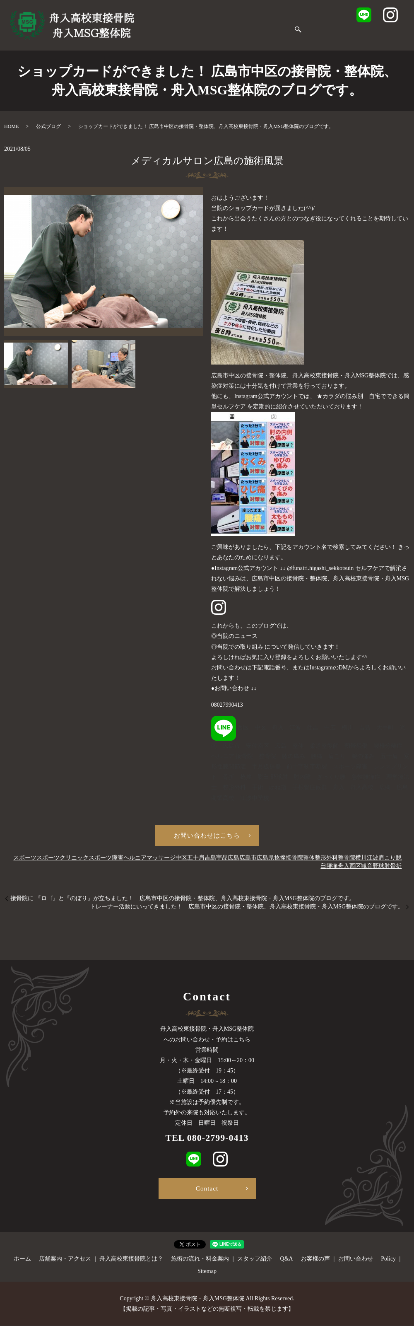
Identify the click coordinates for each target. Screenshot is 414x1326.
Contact (207, 1187)
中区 (181, 859)
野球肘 (381, 867)
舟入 (343, 867)
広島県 (265, 859)
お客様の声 (220, 36)
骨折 (396, 867)
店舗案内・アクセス (192, 23)
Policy (388, 1259)
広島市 (248, 859)
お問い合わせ (262, 36)
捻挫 (280, 859)
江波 (372, 859)
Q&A (190, 36)
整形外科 (326, 859)
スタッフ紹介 (156, 36)
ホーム (147, 23)
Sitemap (207, 1271)
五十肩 (196, 859)
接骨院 (294, 859)
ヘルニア (135, 859)
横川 (361, 859)
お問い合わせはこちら (207, 835)
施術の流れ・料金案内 (335, 23)
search (291, 36)
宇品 (222, 859)
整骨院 (346, 859)
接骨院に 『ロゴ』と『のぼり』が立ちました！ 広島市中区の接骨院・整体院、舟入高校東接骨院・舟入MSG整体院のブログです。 (182, 899)
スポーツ (24, 859)
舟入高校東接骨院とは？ (262, 23)
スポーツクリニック (62, 859)
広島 (233, 859)
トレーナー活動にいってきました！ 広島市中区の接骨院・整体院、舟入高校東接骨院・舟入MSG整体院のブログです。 (247, 908)
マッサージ (161, 859)
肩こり (387, 859)
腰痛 (332, 867)
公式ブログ (48, 126)
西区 (355, 867)
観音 (367, 867)
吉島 (210, 859)
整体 (309, 859)
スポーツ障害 (106, 859)
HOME (11, 126)
